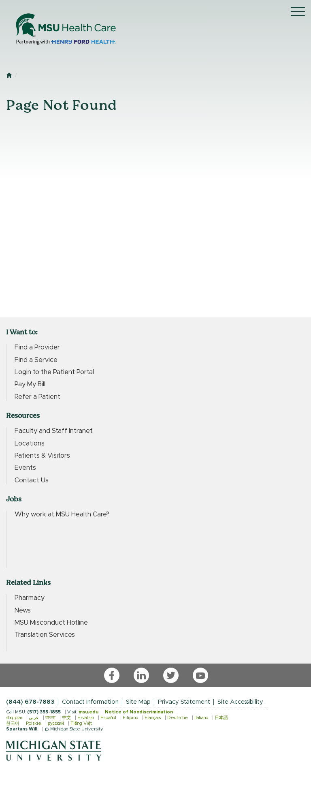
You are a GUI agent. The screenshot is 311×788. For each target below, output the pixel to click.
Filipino (130, 717)
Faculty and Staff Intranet (54, 431)
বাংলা (50, 717)
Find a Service (36, 360)
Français (153, 717)
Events (25, 468)
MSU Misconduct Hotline (51, 622)
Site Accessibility (240, 702)
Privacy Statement (184, 702)
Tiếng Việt (81, 723)
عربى (34, 717)
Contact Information (90, 702)
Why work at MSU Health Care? (62, 514)
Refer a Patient (37, 397)
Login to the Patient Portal (54, 372)
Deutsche (177, 717)
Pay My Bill (30, 384)
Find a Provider (37, 347)
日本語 (221, 717)
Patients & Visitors (42, 455)
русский (56, 723)
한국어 (12, 723)
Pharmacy (30, 598)
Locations (30, 443)
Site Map (138, 702)
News (23, 610)
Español (108, 717)
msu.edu (88, 712)
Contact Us (32, 480)
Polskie (33, 723)
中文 (66, 717)
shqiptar (14, 717)
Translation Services (45, 635)
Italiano (201, 717)
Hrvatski (85, 717)
